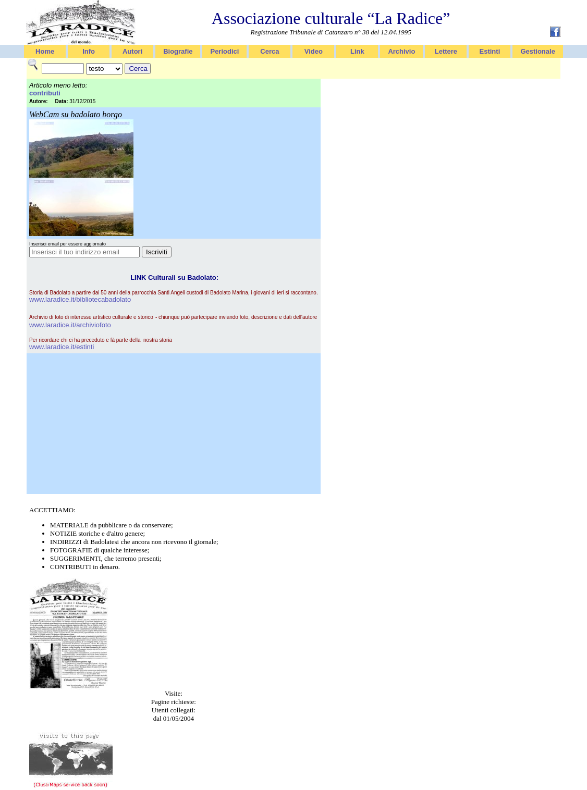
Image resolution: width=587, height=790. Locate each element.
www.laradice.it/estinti (61, 347)
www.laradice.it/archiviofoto (70, 325)
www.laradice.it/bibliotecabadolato (80, 299)
